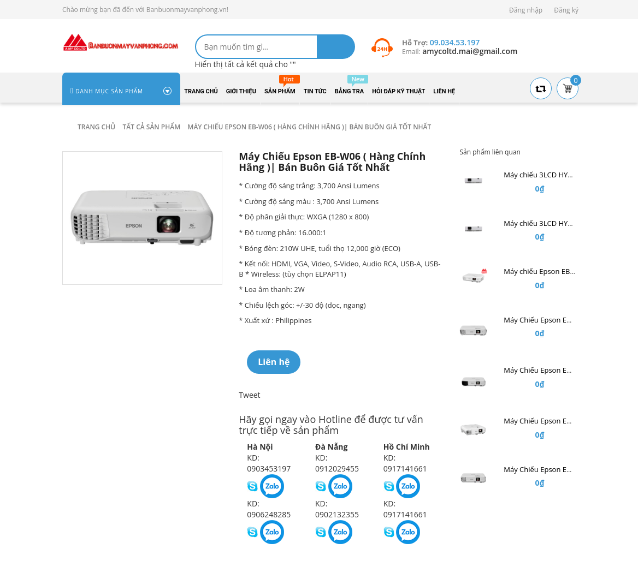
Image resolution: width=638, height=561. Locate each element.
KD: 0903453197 (269, 463)
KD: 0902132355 (337, 509)
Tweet (249, 395)
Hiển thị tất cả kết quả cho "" (245, 64)
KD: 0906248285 (269, 509)
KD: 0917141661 (405, 463)
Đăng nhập (525, 10)
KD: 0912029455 (337, 463)
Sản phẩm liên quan (489, 152)
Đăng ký (566, 10)
